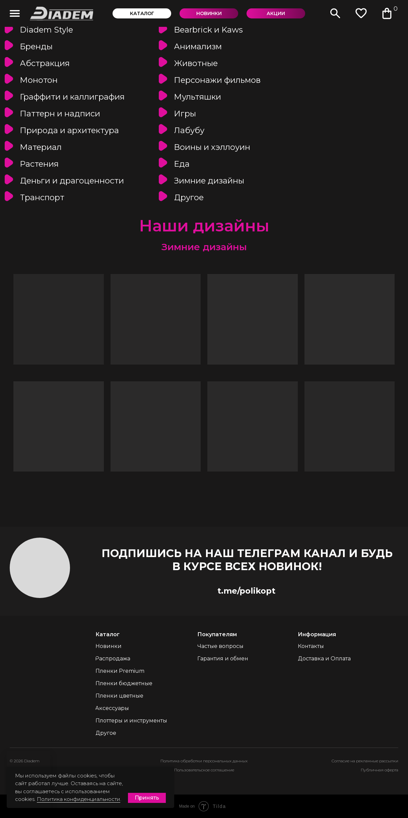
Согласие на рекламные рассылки (364, 760)
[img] (14, 13)
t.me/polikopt (246, 591)
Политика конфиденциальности (78, 799)
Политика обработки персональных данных (204, 760)
